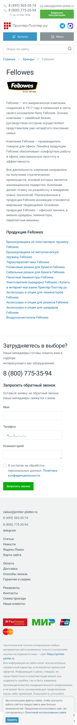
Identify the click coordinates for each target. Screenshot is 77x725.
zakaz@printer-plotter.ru (59, 5)
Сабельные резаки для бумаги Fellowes (35, 272)
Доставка (10, 569)
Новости (9, 544)
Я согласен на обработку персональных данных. (32, 470)
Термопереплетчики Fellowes (27, 262)
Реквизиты (11, 588)
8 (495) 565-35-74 (22, 5)
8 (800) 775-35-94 (22, 10)
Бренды (28, 59)
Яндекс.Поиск (13, 549)
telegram (9, 530)
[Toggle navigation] (20, 36)
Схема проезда (14, 598)
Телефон (9, 426)
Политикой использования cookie (45, 712)
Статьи (8, 539)
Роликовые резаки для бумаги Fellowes (35, 267)
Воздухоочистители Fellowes (27, 317)
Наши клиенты (14, 604)
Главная (9, 59)
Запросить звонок (18, 486)
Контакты (10, 593)
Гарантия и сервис (17, 579)
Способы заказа (15, 574)
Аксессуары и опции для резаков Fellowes (37, 302)
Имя (6, 407)
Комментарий (13, 446)
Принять (12, 719)
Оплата (8, 563)
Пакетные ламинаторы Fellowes (30, 277)
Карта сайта (12, 555)
